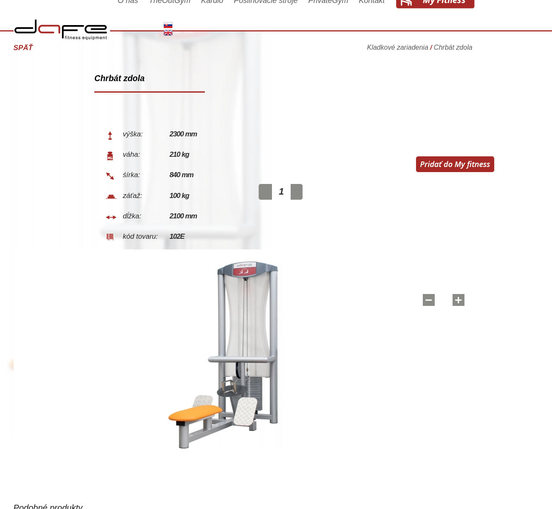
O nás (157, 18)
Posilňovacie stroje (294, 18)
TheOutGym (198, 18)
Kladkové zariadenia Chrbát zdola (448, 44)
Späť (52, 48)
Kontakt (400, 18)
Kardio (241, 18)
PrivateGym (357, 18)
